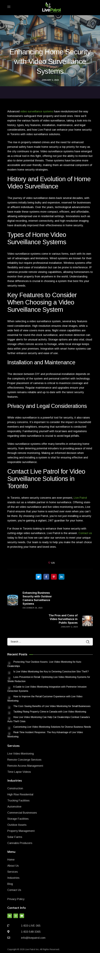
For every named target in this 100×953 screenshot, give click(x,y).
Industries (13, 877)
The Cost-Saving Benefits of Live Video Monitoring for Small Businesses (52, 706)
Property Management (21, 830)
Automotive (14, 806)
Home (11, 859)
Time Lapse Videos (19, 771)
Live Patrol (80, 497)
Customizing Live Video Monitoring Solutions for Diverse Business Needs (52, 727)
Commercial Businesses (22, 812)
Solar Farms (14, 837)
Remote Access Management (25, 765)
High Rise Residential (20, 794)
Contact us (85, 533)
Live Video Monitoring (20, 753)
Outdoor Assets (16, 824)
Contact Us (14, 890)
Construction (15, 788)
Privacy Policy (15, 899)
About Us (13, 865)
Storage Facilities (18, 818)
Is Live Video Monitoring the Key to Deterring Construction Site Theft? (51, 671)
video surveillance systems (36, 111)
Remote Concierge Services (24, 759)
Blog (10, 883)
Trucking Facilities (18, 800)
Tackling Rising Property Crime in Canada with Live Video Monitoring (49, 711)
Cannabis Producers (19, 843)
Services (12, 871)
